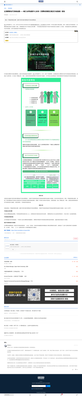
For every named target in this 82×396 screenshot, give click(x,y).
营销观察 (10, 8)
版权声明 (42, 253)
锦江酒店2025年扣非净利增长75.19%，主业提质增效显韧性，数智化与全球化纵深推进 (25, 318)
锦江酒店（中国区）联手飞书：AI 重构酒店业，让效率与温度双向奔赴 (21, 325)
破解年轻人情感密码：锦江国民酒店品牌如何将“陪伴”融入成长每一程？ (21, 333)
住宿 (5, 8)
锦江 (5, 24)
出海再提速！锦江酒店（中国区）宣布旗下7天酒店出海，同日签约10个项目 (22, 310)
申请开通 (75, 238)
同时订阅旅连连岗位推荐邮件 (37, 388)
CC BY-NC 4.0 (59, 253)
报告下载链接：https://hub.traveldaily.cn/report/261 (17, 230)
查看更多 (75, 257)
